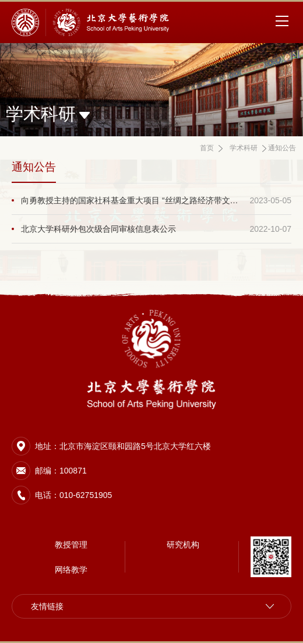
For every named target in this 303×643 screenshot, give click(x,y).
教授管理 (71, 544)
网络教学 (71, 569)
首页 (207, 148)
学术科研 (244, 148)
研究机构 (183, 544)
